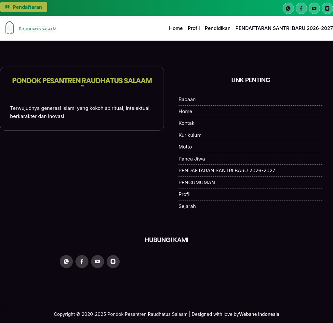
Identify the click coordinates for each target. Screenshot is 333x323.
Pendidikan (218, 28)
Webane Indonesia (259, 314)
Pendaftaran (23, 7)
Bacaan (187, 99)
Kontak (186, 123)
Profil (194, 28)
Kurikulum (190, 135)
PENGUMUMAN (197, 182)
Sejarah (187, 206)
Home (176, 28)
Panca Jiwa (192, 159)
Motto (185, 147)
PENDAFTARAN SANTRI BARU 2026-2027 (284, 28)
